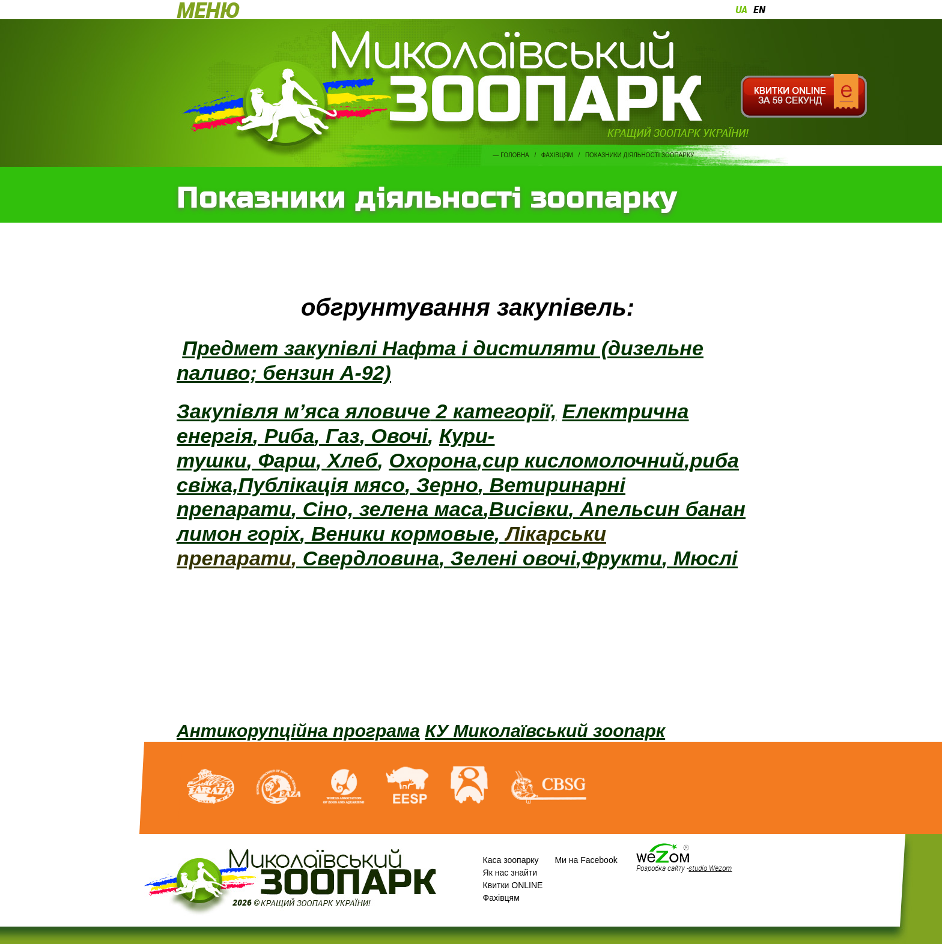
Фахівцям (557, 155)
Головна (514, 155)
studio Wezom (710, 868)
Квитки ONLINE (513, 885)
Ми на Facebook (586, 860)
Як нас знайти (510, 872)
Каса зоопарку (511, 860)
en (759, 9)
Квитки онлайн (803, 96)
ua (741, 9)
